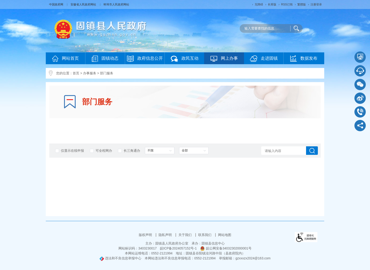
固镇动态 (105, 58)
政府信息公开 (145, 58)
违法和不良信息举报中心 (120, 258)
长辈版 (272, 4)
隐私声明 (166, 235)
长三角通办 (129, 151)
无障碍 (259, 4)
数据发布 (303, 58)
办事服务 (89, 73)
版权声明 (146, 235)
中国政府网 (56, 4)
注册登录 (316, 4)
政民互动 (184, 58)
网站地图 (224, 235)
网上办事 (224, 58)
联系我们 (205, 235)
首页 (76, 73)
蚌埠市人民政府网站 (116, 4)
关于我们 (185, 235)
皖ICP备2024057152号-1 (178, 248)
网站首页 (65, 58)
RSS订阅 (287, 4)
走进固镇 (264, 58)
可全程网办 (101, 151)
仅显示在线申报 (69, 151)
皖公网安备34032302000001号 (226, 248)
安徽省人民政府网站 (84, 4)
